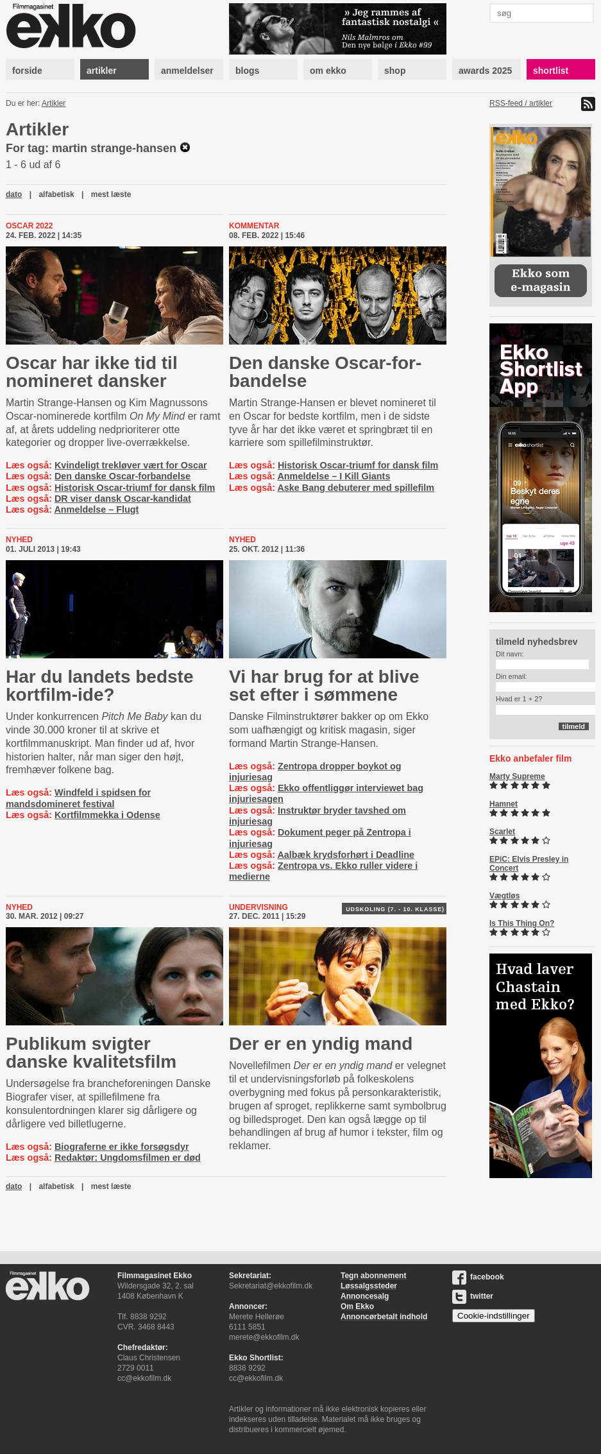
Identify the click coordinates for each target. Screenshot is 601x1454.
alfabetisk (56, 194)
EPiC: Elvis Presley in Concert (528, 864)
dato (14, 194)
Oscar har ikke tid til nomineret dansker (92, 372)
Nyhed (19, 539)
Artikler (53, 103)
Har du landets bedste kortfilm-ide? (100, 686)
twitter (472, 1296)
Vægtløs (504, 895)
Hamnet (503, 804)
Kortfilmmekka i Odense (107, 815)
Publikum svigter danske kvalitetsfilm (91, 1053)
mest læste (111, 194)
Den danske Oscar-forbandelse (122, 476)
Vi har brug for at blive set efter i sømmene (324, 686)
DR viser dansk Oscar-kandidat (123, 498)
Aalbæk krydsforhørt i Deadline (345, 855)
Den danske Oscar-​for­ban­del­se (325, 372)
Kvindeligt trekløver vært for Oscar (131, 465)
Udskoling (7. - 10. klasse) (395, 909)
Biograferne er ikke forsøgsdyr (122, 1147)
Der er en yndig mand (320, 1044)
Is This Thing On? (521, 923)
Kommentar (254, 225)
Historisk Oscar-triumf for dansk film (135, 488)
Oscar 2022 (29, 225)
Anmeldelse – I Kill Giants (333, 476)
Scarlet (502, 831)
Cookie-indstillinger (493, 1316)
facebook (478, 1276)
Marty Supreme (517, 776)
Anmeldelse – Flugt (96, 509)
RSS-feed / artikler (520, 103)
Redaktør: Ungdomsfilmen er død (128, 1157)
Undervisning (258, 907)
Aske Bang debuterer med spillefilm (355, 488)
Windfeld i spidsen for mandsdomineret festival (78, 797)
